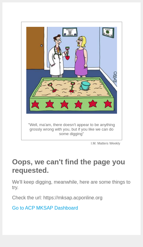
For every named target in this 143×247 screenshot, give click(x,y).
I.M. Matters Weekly (105, 143)
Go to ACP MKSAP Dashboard (45, 208)
